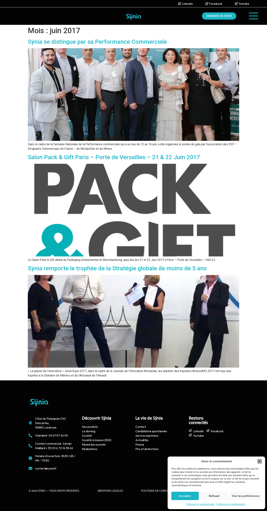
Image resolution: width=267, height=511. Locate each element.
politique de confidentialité (161, 491)
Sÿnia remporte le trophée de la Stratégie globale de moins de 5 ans (117, 268)
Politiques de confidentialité (200, 504)
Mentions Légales (110, 491)
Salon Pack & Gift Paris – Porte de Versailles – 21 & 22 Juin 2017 (114, 157)
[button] (259, 461)
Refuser (214, 496)
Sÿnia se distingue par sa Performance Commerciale (97, 41)
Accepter (185, 496)
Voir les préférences (245, 496)
